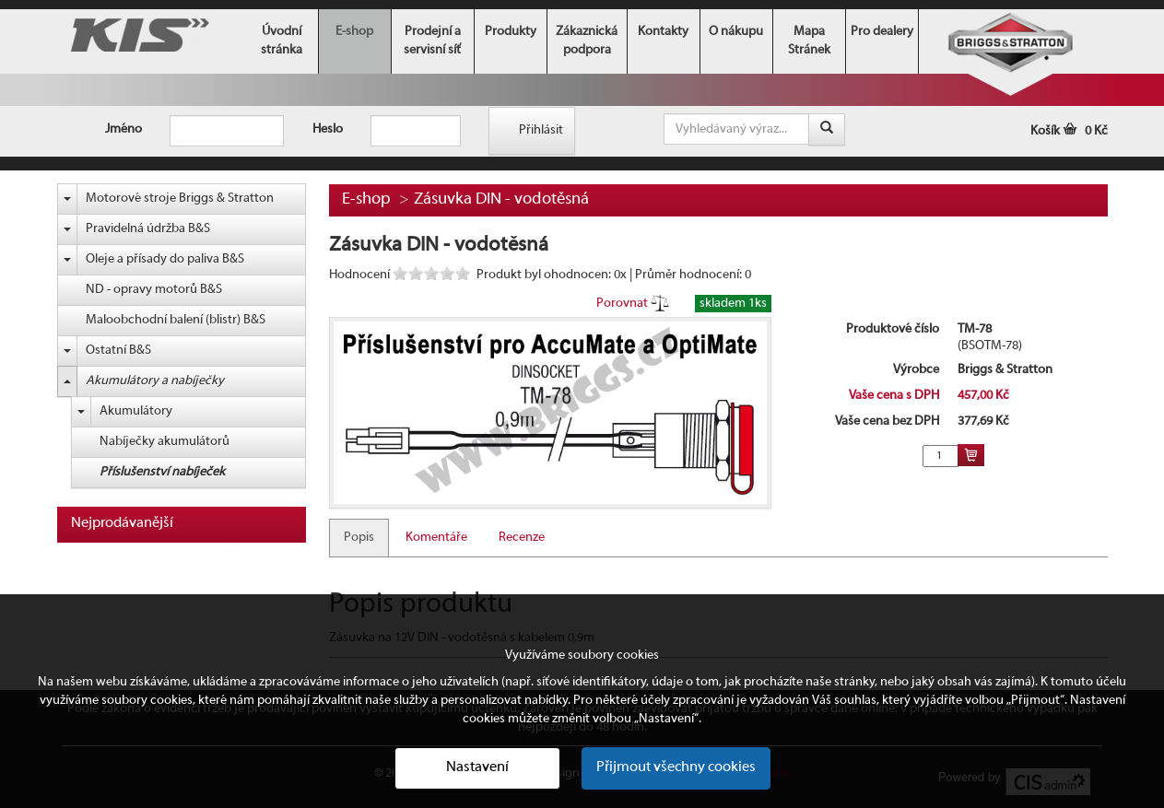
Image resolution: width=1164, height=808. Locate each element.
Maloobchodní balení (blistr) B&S (175, 320)
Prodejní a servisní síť (432, 41)
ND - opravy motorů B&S (154, 290)
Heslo (327, 129)
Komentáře (436, 538)
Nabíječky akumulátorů (164, 442)
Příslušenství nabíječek (162, 472)
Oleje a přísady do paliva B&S (165, 259)
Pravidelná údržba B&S (148, 229)
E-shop (354, 32)
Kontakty (663, 32)
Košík (1069, 131)
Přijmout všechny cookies (676, 767)
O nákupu (736, 32)
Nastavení (477, 767)
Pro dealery (882, 32)
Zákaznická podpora (586, 41)
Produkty (510, 32)
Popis (359, 538)
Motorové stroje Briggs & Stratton (180, 198)
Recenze (522, 538)
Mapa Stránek (809, 41)
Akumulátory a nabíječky (155, 381)
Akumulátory (136, 411)
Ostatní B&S (118, 350)
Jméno (123, 129)
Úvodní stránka (281, 41)
